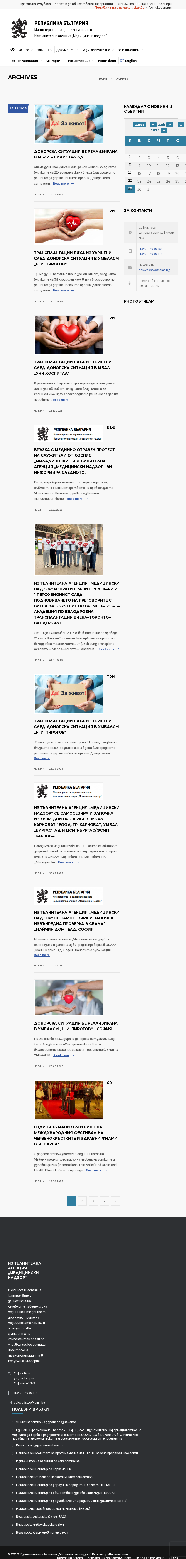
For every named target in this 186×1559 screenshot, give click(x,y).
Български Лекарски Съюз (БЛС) (41, 1517)
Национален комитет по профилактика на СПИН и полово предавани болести (77, 1453)
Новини (43, 50)
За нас (24, 50)
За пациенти (128, 50)
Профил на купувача (35, 4)
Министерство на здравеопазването (46, 1422)
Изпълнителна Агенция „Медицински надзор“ (55, 1554)
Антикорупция (160, 7)
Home (103, 78)
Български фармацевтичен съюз (42, 1532)
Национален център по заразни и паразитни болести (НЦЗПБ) (65, 1485)
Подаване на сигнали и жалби (120, 7)
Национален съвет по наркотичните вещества (54, 1477)
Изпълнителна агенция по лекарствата (48, 1461)
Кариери (165, 4)
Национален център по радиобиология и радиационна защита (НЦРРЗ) (71, 1501)
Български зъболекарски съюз (40, 1525)
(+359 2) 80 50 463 (150, 249)
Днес (139, 124)
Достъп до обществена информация (84, 4)
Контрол (53, 61)
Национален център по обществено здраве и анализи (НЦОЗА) (65, 1493)
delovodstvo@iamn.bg (154, 270)
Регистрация (79, 61)
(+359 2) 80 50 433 (150, 254)
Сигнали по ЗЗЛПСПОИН (136, 4)
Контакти (107, 61)
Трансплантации (24, 61)
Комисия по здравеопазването (40, 1445)
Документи (66, 50)
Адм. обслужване (96, 50)
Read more (61, 183)
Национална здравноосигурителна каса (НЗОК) (53, 1509)
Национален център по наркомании (43, 1469)
